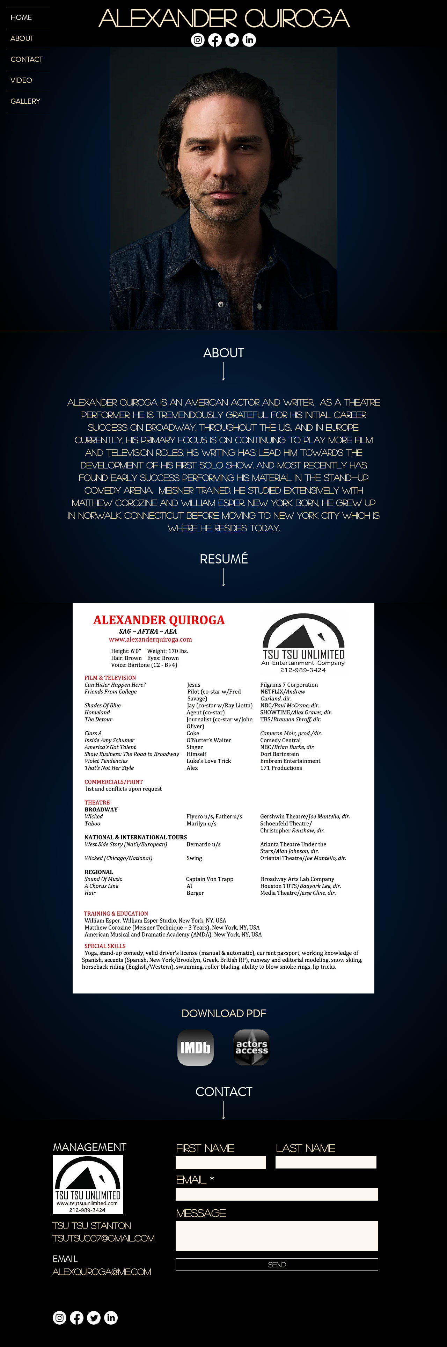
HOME (21, 18)
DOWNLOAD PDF (223, 1013)
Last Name (305, 1148)
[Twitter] (232, 40)
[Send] (277, 1264)
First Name (205, 1148)
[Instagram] (198, 40)
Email (191, 1179)
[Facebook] (215, 40)
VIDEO (21, 80)
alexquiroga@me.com (101, 1271)
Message (201, 1213)
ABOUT (21, 39)
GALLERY (25, 101)
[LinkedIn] (249, 40)
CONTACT (26, 59)
